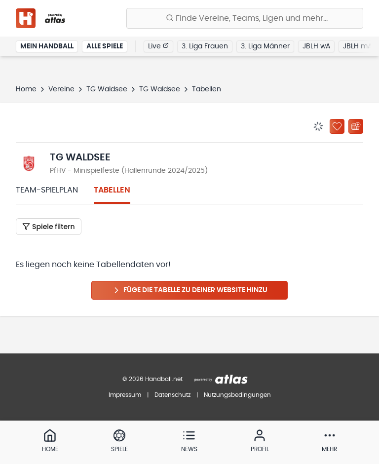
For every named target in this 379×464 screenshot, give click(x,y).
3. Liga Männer (265, 46)
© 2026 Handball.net (152, 379)
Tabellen (112, 190)
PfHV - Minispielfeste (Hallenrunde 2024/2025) (129, 170)
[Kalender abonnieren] (355, 126)
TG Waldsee (106, 89)
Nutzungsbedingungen (237, 395)
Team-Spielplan (47, 190)
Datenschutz (172, 395)
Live (158, 45)
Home (26, 89)
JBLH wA (316, 46)
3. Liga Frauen (205, 46)
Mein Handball (47, 46)
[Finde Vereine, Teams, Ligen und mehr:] (244, 18)
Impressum (125, 395)
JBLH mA (357, 46)
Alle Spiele (104, 46)
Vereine (61, 89)
